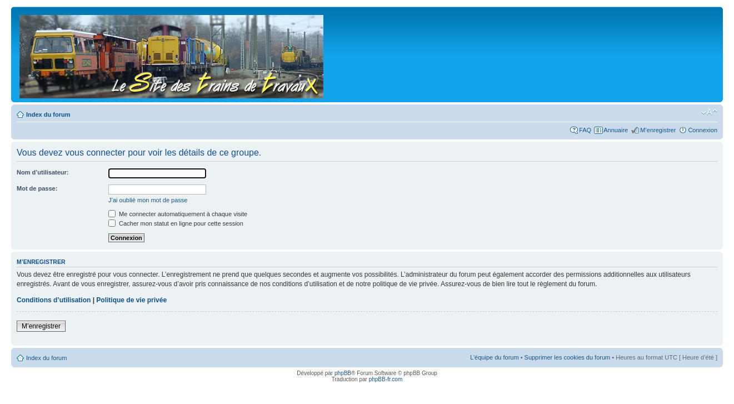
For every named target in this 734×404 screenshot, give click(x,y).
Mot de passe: (37, 188)
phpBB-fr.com (386, 379)
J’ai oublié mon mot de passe (147, 200)
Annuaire (615, 130)
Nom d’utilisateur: (43, 172)
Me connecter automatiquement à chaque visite (177, 214)
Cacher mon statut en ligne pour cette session (175, 223)
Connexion (702, 130)
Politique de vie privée (131, 300)
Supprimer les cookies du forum (568, 357)
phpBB (342, 373)
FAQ (585, 130)
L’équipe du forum (494, 357)
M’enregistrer (658, 130)
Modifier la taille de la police (709, 112)
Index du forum (48, 114)
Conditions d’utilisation (54, 300)
